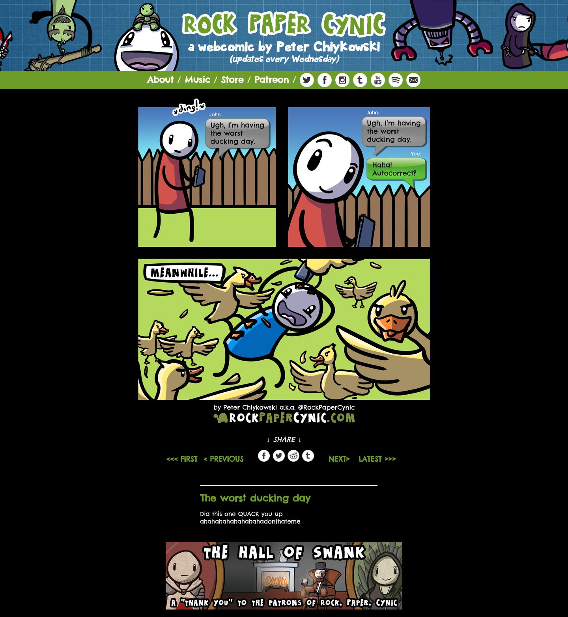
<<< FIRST (182, 459)
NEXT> (341, 459)
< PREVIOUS (223, 459)
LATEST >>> (377, 459)
